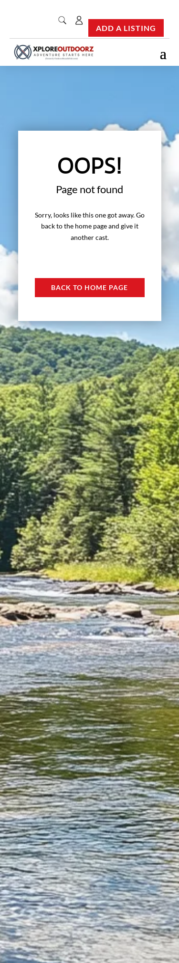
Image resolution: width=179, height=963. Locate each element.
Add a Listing (126, 27)
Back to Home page (89, 287)
